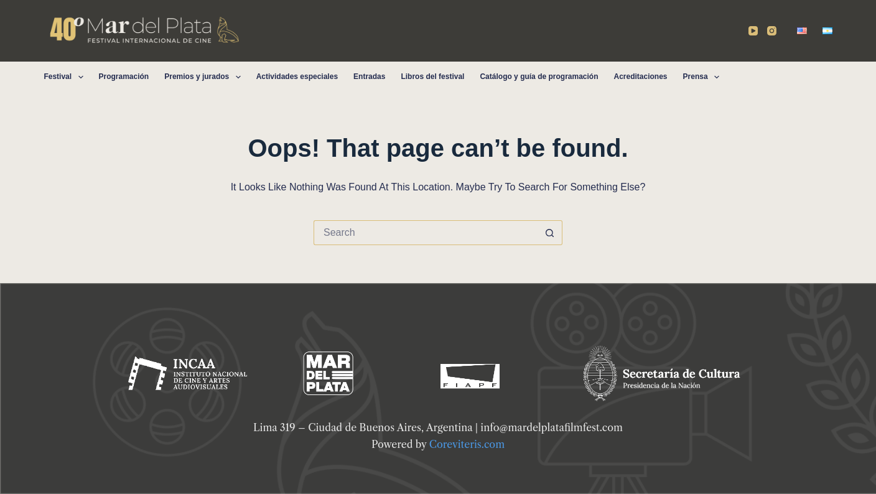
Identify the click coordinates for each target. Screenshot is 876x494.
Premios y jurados (204, 77)
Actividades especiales (297, 76)
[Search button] (550, 232)
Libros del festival (432, 76)
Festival (66, 77)
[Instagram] (771, 30)
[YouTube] (753, 30)
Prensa (703, 77)
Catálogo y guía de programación (539, 76)
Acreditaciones (640, 76)
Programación (124, 76)
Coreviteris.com (467, 444)
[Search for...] (426, 232)
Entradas (369, 76)
